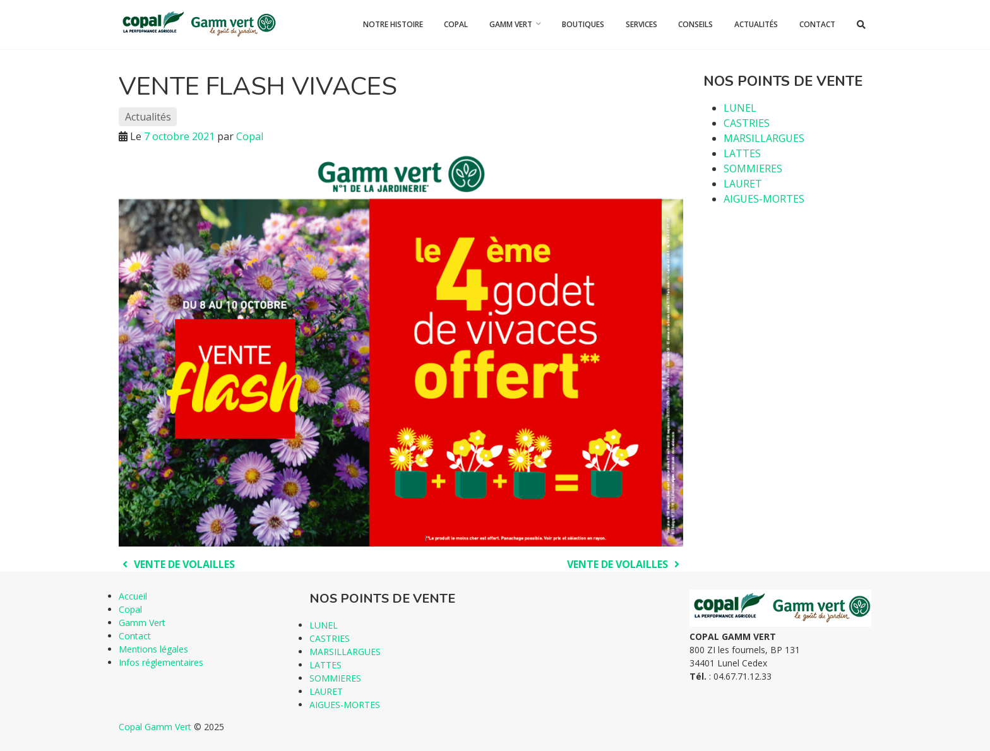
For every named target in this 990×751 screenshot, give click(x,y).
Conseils (695, 24)
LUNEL (740, 108)
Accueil (133, 596)
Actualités (756, 24)
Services (641, 24)
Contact (817, 24)
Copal (456, 24)
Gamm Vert (510, 24)
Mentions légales (153, 649)
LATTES (742, 153)
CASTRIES (747, 123)
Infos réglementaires (161, 662)
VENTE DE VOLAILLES (177, 564)
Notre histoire (393, 24)
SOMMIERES (753, 168)
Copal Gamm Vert (155, 727)
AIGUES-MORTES (764, 199)
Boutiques (583, 24)
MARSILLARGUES (764, 138)
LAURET (743, 184)
